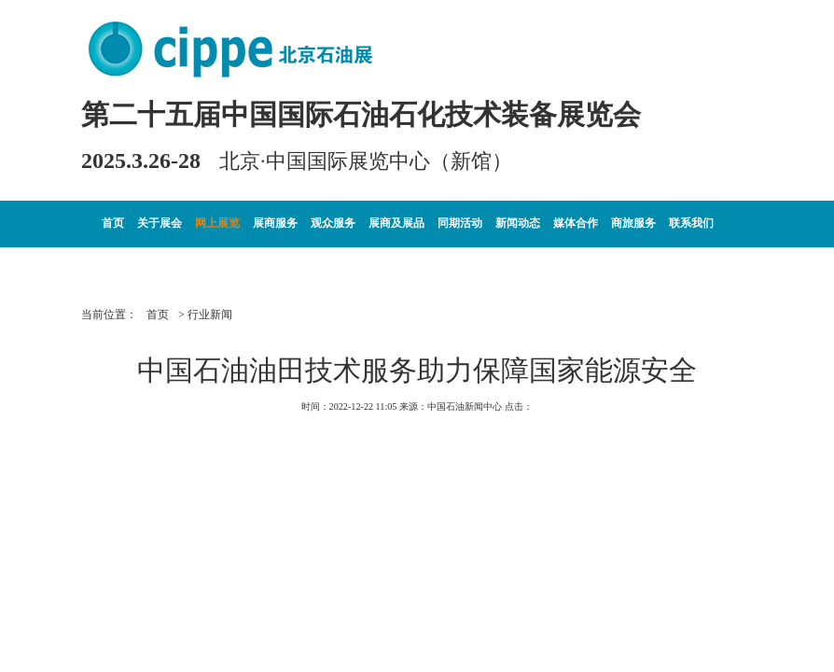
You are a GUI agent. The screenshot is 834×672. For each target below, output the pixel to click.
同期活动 (460, 223)
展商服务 (275, 223)
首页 (113, 223)
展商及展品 (396, 223)
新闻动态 (517, 223)
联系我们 (691, 223)
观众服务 (333, 223)
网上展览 (217, 223)
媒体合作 (575, 223)
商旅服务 (633, 223)
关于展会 (159, 223)
